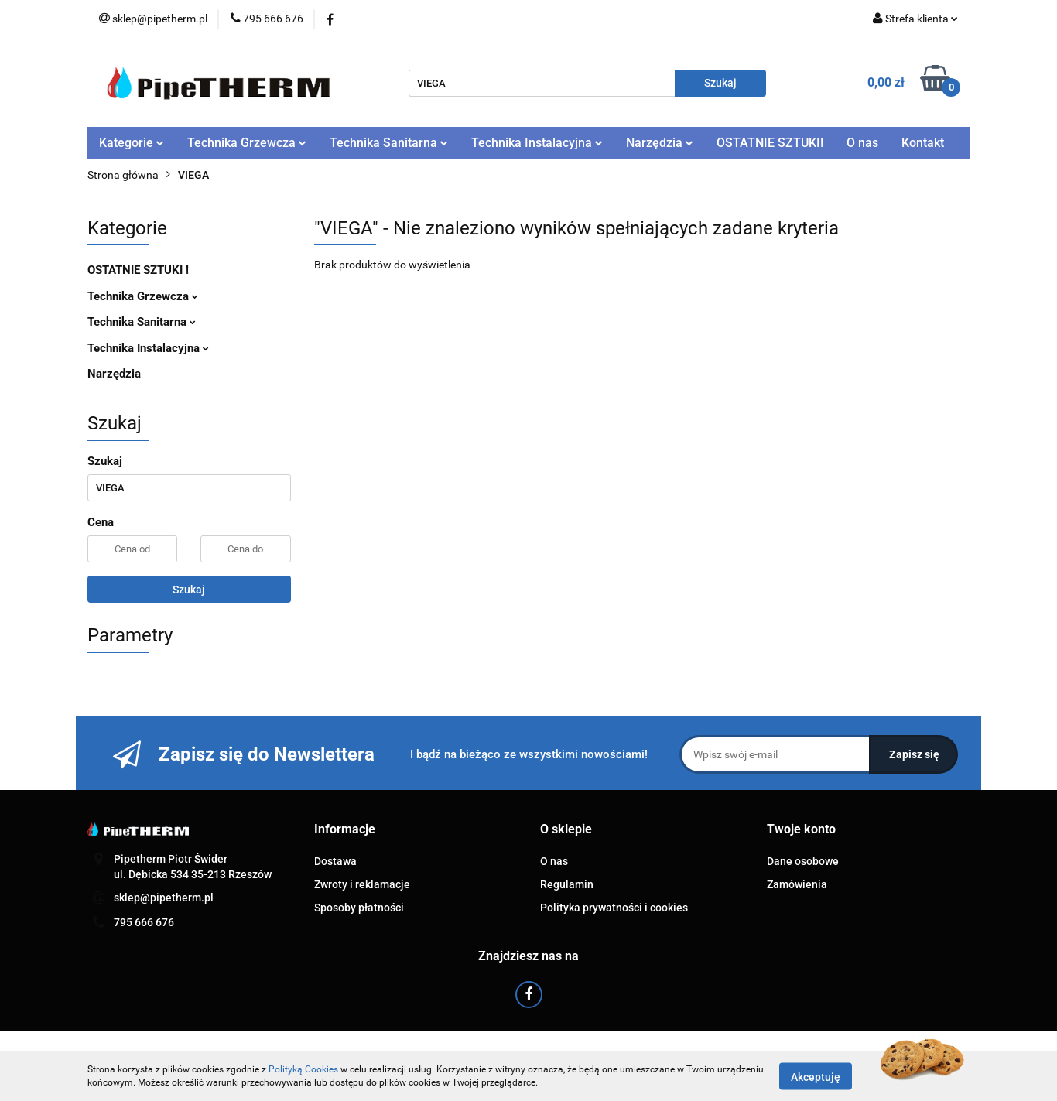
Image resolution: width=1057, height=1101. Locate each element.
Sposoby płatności (359, 907)
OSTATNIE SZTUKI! (770, 142)
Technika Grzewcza (246, 142)
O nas (862, 142)
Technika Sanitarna (389, 142)
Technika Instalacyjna (537, 142)
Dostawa (335, 861)
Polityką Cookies (303, 1069)
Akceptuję (815, 1076)
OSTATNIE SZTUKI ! (138, 270)
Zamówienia (797, 884)
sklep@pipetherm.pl (164, 897)
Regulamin (566, 884)
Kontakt (922, 142)
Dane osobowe (803, 861)
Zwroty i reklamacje (362, 884)
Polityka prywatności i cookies (614, 907)
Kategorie (131, 142)
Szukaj (189, 589)
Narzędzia (659, 142)
